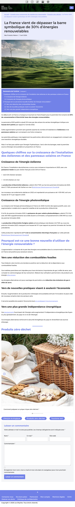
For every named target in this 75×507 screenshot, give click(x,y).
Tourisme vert (57, 419)
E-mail (30, 437)
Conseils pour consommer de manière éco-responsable (28, 14)
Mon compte (45, 498)
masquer (23, 91)
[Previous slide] (4, 374)
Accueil (6, 14)
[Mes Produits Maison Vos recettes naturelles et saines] (7, 8)
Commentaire (9, 444)
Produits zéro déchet (54, 14)
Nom (6, 437)
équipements (9, 313)
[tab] (32, 414)
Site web (53, 437)
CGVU (69, 498)
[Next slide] (70, 374)
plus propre (11, 276)
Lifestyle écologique (11, 419)
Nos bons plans (21, 498)
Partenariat (34, 498)
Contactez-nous (7, 498)
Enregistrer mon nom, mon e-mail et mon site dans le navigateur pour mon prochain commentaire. (35, 472)
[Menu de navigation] (72, 7)
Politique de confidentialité (27, 500)
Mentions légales (58, 498)
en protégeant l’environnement (47, 302)
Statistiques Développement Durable (45, 188)
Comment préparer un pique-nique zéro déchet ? (21, 410)
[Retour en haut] (37, 493)
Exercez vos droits (8, 500)
